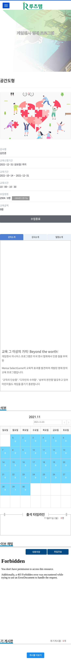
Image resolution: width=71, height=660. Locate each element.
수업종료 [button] (35, 219)
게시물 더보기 (35, 655)
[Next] (69, 422)
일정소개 (59, 237)
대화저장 (36, 552)
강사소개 (35, 237)
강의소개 (11, 237)
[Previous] (64, 422)
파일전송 (58, 552)
